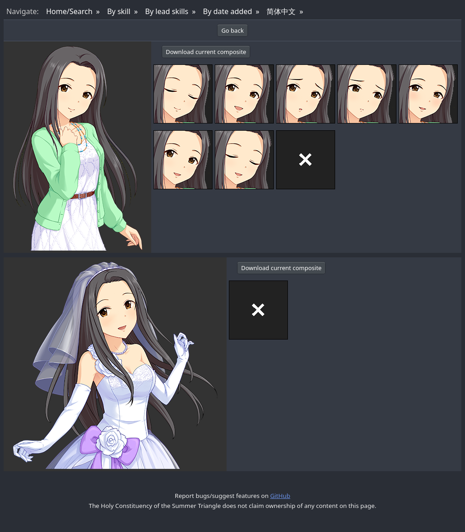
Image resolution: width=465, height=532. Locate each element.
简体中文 (281, 11)
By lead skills (166, 11)
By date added (227, 11)
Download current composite (206, 52)
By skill (118, 11)
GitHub (280, 496)
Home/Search (69, 11)
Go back (232, 30)
